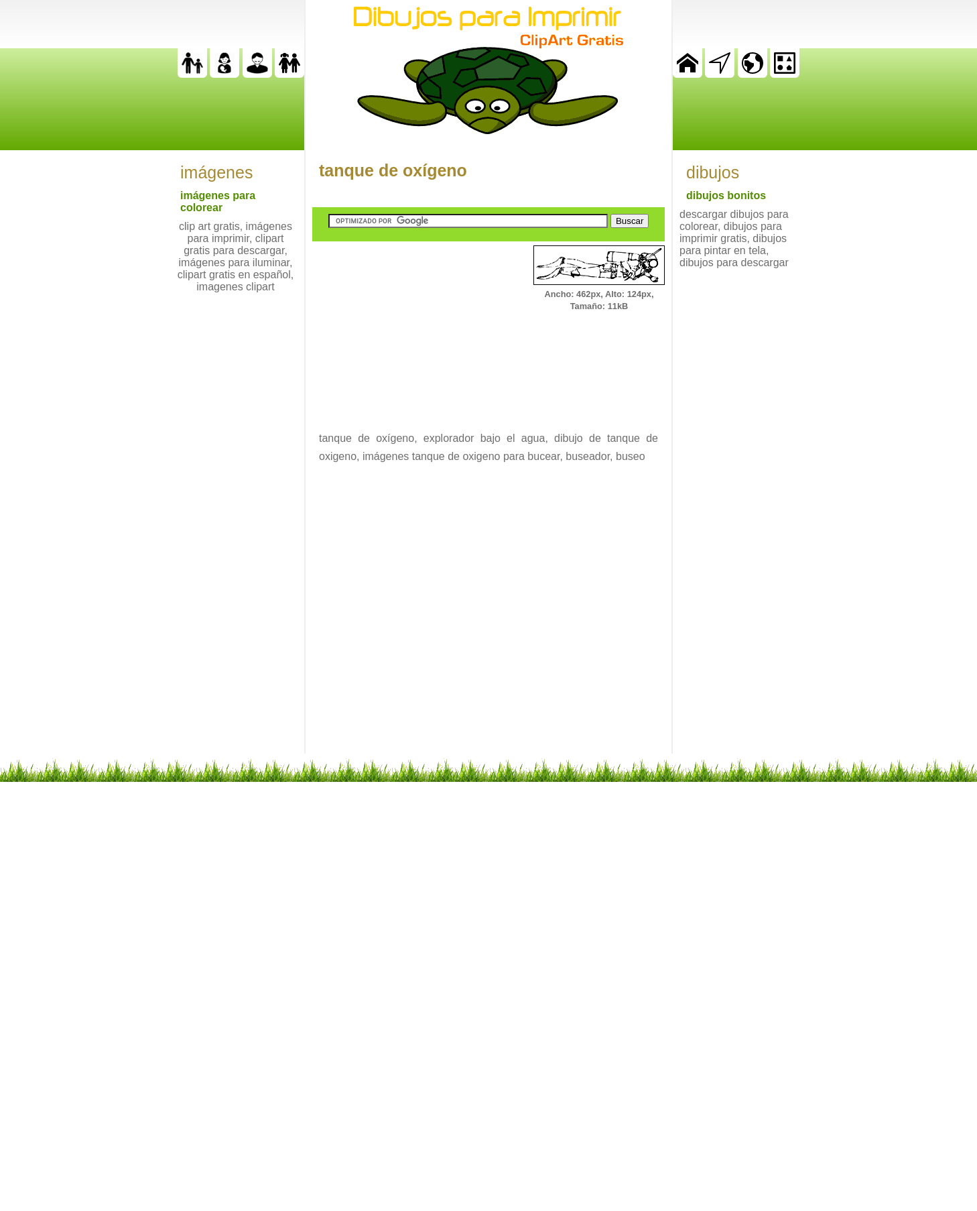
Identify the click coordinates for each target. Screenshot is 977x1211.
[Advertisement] (412, 329)
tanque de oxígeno (393, 170)
